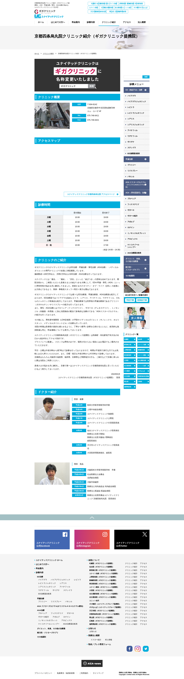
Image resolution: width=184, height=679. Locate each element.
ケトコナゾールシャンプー (48, 624)
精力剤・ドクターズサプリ (47, 633)
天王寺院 (143, 11)
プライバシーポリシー (43, 673)
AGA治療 (40, 610)
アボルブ (131, 224)
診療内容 (39, 572)
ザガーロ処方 (133, 218)
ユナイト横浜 (118, 7)
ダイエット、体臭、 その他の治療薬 (133, 262)
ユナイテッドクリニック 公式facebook (48, 544)
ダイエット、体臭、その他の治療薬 (51, 628)
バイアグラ (132, 96)
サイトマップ (98, 673)
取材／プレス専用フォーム (99, 644)
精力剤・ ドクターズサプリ (132, 271)
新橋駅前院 (94, 7)
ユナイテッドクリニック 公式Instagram (88, 544)
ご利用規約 (83, 673)
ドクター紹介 (96, 640)
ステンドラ (132, 149)
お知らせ (93, 631)
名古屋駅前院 (143, 7)
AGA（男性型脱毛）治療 (135, 194)
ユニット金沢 (106, 11)
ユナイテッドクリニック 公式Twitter (127, 544)
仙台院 (106, 3)
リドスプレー (133, 172)
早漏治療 (129, 160)
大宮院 (131, 7)
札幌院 (94, 3)
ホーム (36, 53)
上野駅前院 (143, 3)
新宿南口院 (119, 3)
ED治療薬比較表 (134, 155)
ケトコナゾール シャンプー (133, 248)
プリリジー (132, 166)
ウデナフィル (133, 137)
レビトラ (131, 108)
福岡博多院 (131, 15)
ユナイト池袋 (131, 3)
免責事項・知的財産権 (66, 673)
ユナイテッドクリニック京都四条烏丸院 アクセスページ (91, 194)
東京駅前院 (106, 7)
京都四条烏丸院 (93, 15)
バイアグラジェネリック (137, 102)
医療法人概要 (94, 635)
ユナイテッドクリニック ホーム (49, 560)
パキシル (131, 178)
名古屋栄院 (94, 11)
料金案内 (39, 568)
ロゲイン (131, 230)
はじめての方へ (42, 564)
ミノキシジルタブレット (137, 236)
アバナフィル (133, 131)
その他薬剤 (41, 637)
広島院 (118, 15)
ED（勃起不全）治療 (133, 90)
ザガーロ (131, 212)
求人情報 (108, 640)
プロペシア (132, 200)
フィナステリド (133, 206)
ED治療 (40, 577)
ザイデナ (131, 143)
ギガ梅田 (119, 11)
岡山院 (106, 15)
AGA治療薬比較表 (134, 256)
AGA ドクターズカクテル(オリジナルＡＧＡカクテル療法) (60, 606)
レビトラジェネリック (136, 114)
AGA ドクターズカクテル (135, 186)
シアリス (131, 119)
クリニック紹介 (48, 53)
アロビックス (133, 241)
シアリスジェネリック (136, 125)
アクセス (143, 563)
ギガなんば (131, 11)
